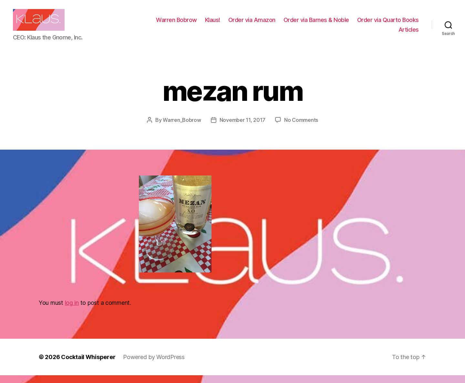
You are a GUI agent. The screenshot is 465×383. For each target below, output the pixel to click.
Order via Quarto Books (359, 33)
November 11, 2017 (242, 127)
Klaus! (282, 23)
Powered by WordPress (154, 364)
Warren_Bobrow (182, 127)
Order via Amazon (321, 23)
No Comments (301, 127)
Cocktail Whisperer (88, 364)
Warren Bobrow (246, 23)
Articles (408, 33)
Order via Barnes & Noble (386, 23)
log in (72, 310)
